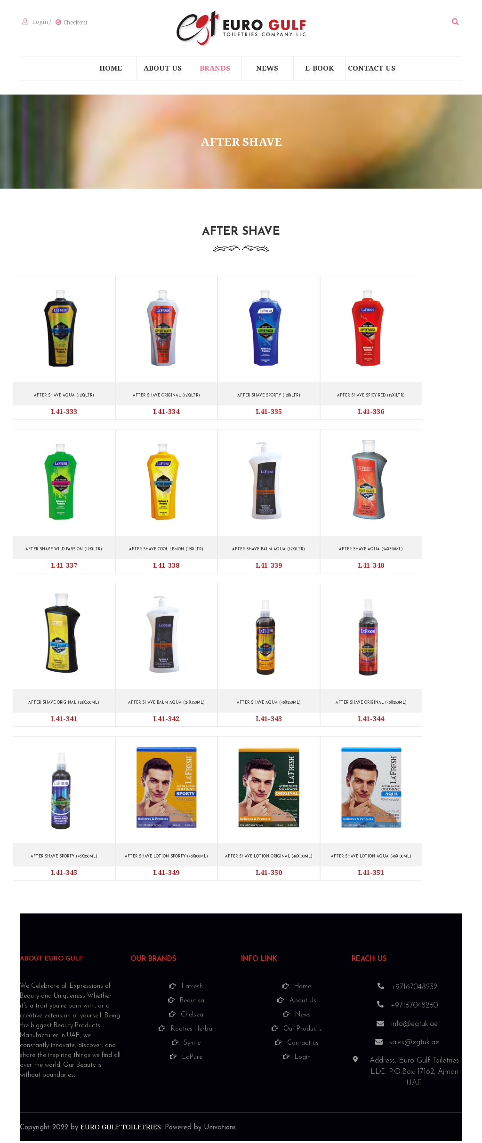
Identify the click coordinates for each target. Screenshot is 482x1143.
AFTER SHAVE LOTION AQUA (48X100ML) (371, 858)
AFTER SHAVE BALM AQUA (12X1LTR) (268, 551)
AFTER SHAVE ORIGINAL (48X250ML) (371, 705)
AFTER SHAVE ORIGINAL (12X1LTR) (166, 398)
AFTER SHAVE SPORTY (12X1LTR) (269, 398)
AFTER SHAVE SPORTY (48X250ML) (64, 858)
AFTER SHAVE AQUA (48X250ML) (268, 705)
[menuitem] (111, 71)
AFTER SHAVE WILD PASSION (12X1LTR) (64, 551)
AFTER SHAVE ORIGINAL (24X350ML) (64, 705)
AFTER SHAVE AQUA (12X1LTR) (64, 398)
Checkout (73, 24)
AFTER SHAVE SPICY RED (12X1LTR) (371, 398)
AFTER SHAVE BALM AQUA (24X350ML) (166, 705)
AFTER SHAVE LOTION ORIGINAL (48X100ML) (268, 859)
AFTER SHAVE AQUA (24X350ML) (371, 551)
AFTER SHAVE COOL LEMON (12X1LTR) (166, 551)
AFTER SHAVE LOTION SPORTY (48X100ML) (166, 859)
